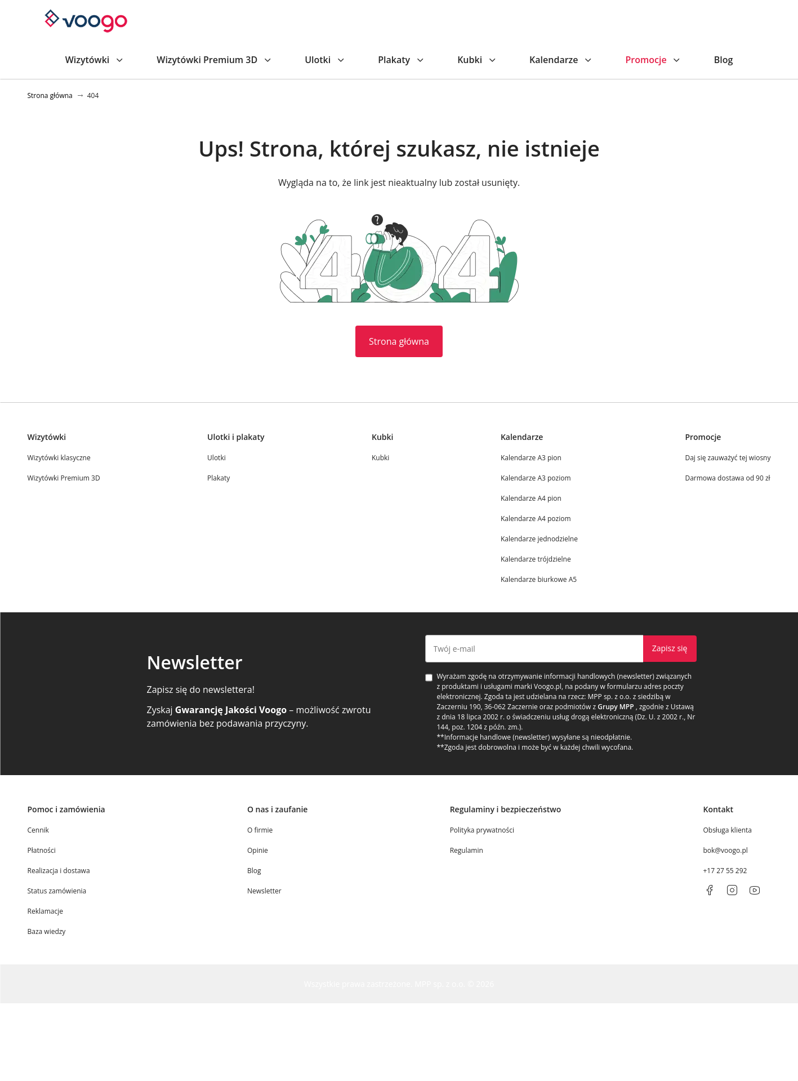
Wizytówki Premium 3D (215, 60)
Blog (723, 60)
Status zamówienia (57, 891)
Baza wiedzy (47, 931)
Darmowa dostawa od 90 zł (727, 478)
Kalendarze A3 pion (531, 457)
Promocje (653, 60)
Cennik (38, 830)
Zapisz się (670, 648)
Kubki (477, 60)
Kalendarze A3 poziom (536, 478)
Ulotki (325, 60)
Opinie (257, 850)
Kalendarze (561, 60)
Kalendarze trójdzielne (536, 559)
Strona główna (399, 341)
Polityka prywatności (482, 830)
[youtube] (754, 890)
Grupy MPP (616, 706)
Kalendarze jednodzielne (539, 539)
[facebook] (709, 890)
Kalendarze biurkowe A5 (539, 579)
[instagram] (732, 890)
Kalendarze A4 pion (531, 498)
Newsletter (264, 891)
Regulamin (466, 850)
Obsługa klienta (727, 830)
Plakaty (402, 60)
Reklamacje (45, 911)
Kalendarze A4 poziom (536, 518)
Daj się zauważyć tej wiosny (727, 457)
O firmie (260, 830)
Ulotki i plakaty (235, 436)
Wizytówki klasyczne (59, 457)
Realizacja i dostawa (59, 870)
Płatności (42, 850)
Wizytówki (95, 60)
